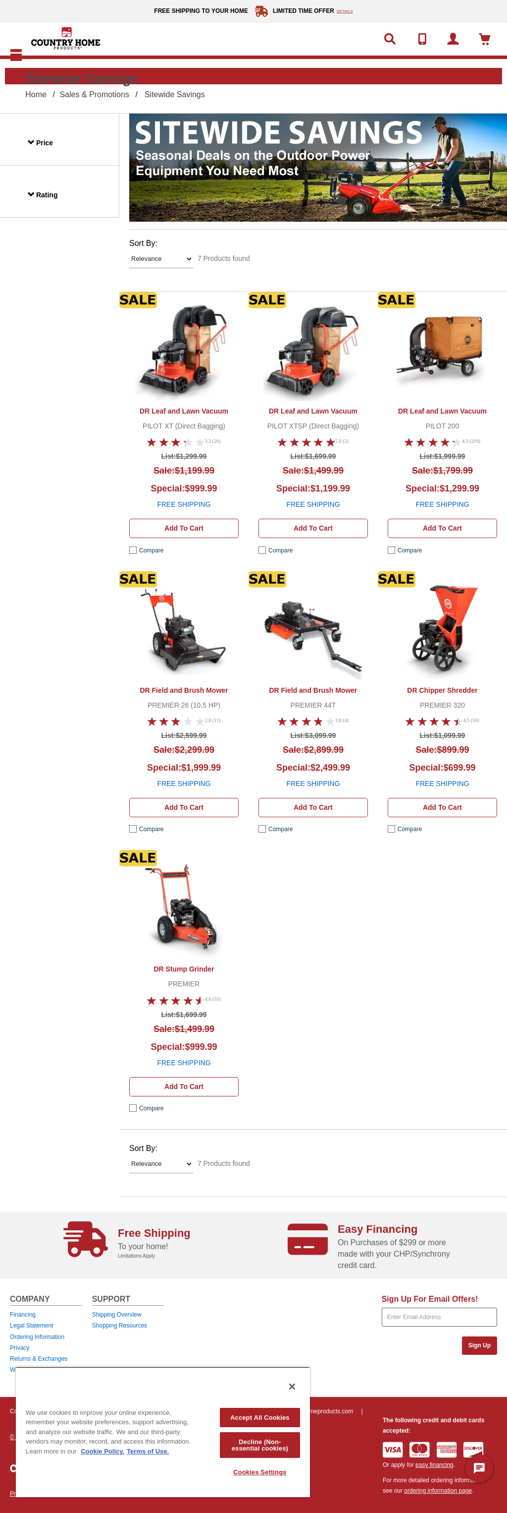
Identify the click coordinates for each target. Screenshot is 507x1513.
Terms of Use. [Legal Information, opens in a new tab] (148, 1451)
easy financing (434, 1464)
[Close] (292, 1386)
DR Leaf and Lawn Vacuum (184, 411)
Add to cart (183, 528)
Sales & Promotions (94, 94)
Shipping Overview (117, 1314)
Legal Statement (31, 1325)
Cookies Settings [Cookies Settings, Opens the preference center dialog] (260, 1472)
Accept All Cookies (260, 1417)
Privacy (19, 1347)
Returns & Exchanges (38, 1358)
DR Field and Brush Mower (184, 690)
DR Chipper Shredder (442, 690)
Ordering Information (37, 1336)
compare (151, 550)
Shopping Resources (119, 1325)
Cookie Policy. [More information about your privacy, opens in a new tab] (102, 1451)
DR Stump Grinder (183, 969)
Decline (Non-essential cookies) (260, 1445)
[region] (163, 1432)
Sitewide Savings (175, 94)
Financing (23, 1314)
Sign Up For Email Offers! (430, 1299)
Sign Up (479, 1345)
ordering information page (438, 1490)
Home (36, 94)
